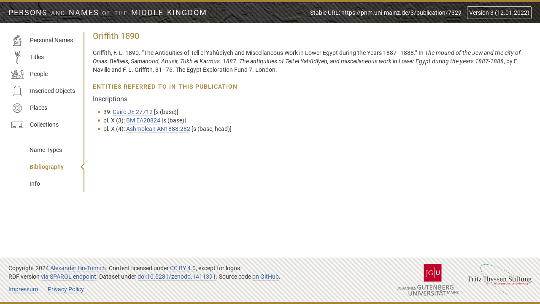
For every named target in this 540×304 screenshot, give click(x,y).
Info (35, 183)
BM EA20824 (143, 120)
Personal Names (42, 40)
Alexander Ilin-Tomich (78, 268)
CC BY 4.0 (183, 268)
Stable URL (386, 12)
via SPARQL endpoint (68, 276)
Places (29, 108)
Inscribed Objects (43, 91)
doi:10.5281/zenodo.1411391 (177, 276)
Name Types (46, 150)
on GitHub (265, 276)
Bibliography (47, 166)
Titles (27, 57)
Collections (35, 125)
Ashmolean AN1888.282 (158, 128)
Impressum (23, 289)
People (29, 74)
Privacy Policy (66, 289)
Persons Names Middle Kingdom (107, 12)
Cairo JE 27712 (133, 112)
